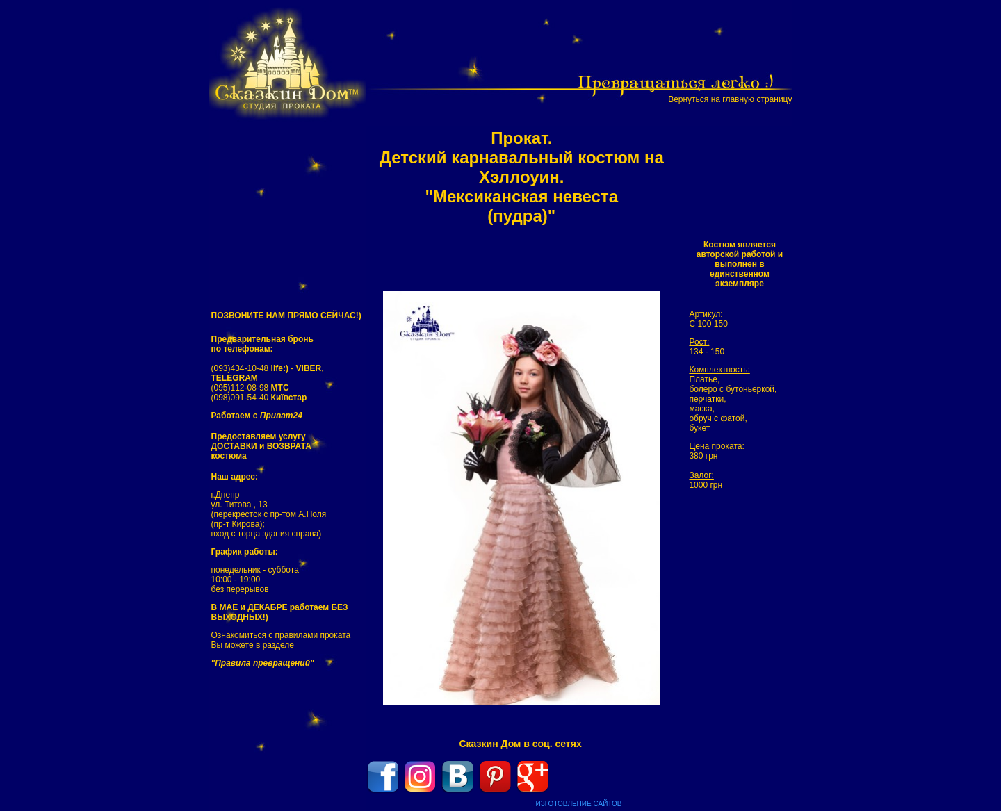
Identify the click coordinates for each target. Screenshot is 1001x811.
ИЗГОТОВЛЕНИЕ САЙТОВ (579, 804)
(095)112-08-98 (250, 388)
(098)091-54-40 (259, 397)
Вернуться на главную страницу (730, 99)
